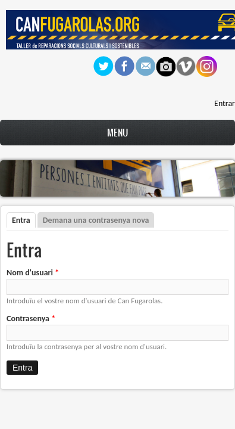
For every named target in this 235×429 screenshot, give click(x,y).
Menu (117, 132)
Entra (24, 220)
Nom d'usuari (33, 273)
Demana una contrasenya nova (96, 220)
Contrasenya (31, 318)
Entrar (224, 103)
